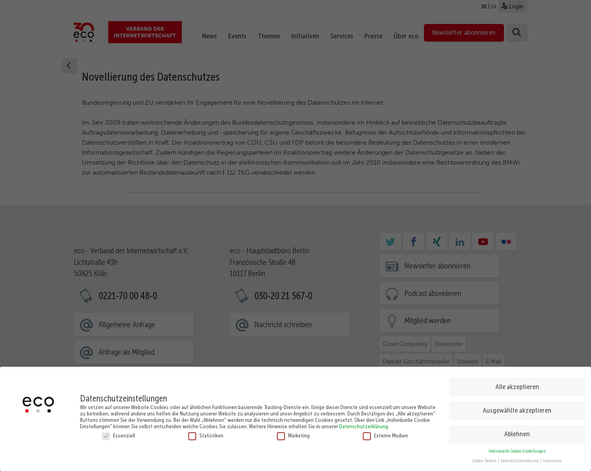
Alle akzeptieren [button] (517, 383)
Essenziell (118, 432)
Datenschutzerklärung (363, 422)
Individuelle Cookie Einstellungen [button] (517, 447)
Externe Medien (385, 432)
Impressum (552, 457)
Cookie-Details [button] (484, 457)
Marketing (293, 432)
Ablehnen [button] (517, 430)
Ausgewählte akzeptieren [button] (517, 407)
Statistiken (205, 432)
